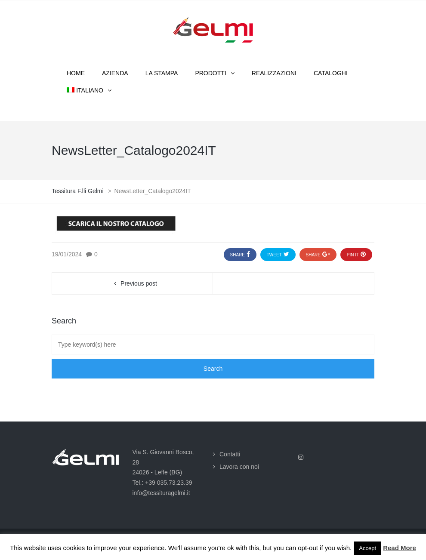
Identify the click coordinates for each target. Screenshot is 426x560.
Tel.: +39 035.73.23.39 (162, 482)
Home (76, 73)
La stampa (161, 73)
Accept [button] (367, 548)
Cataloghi (331, 73)
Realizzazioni (274, 73)
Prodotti (210, 73)
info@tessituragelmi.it (161, 492)
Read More (399, 547)
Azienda (115, 73)
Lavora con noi (239, 466)
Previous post (138, 283)
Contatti (229, 454)
